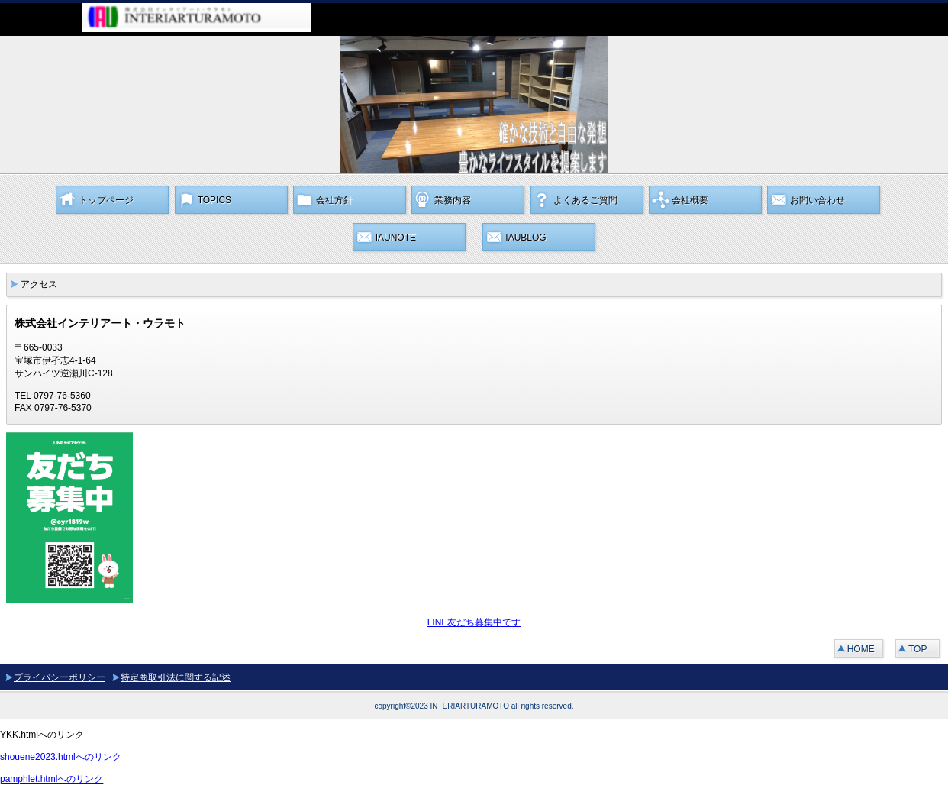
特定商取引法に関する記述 (176, 677)
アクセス (39, 284)
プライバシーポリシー (59, 677)
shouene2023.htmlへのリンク (60, 756)
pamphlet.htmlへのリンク (51, 779)
